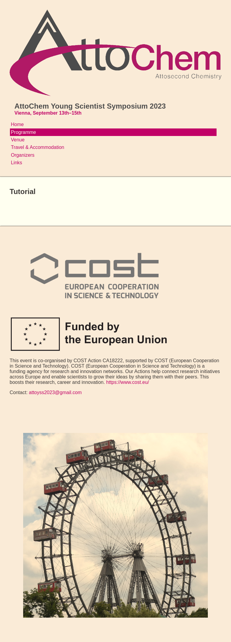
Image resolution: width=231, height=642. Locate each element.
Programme (23, 132)
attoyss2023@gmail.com (55, 392)
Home (17, 124)
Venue (17, 139)
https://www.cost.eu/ (127, 382)
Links (16, 162)
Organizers (22, 155)
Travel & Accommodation (37, 147)
